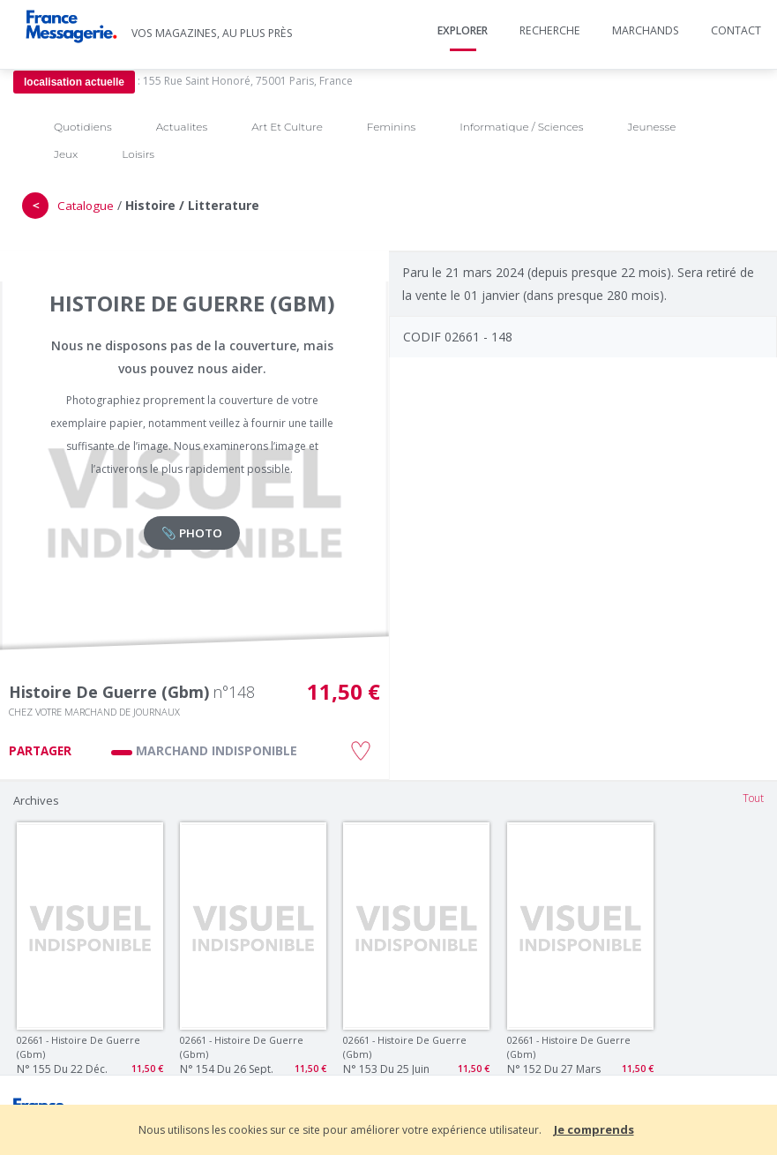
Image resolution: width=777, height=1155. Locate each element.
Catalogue (85, 206)
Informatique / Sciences (521, 126)
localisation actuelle (74, 82)
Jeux (66, 154)
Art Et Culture (287, 126)
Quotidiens (83, 126)
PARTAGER (40, 751)
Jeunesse (651, 126)
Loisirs (138, 154)
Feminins (391, 126)
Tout (753, 798)
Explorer (462, 30)
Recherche (549, 30)
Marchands (645, 30)
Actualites (181, 126)
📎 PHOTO (191, 533)
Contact (736, 30)
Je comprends (594, 1129)
